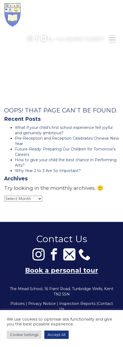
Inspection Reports (77, 303)
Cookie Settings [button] (24, 334)
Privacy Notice (42, 303)
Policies (17, 303)
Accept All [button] (56, 334)
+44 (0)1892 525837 (76, 39)
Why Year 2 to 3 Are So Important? (48, 170)
